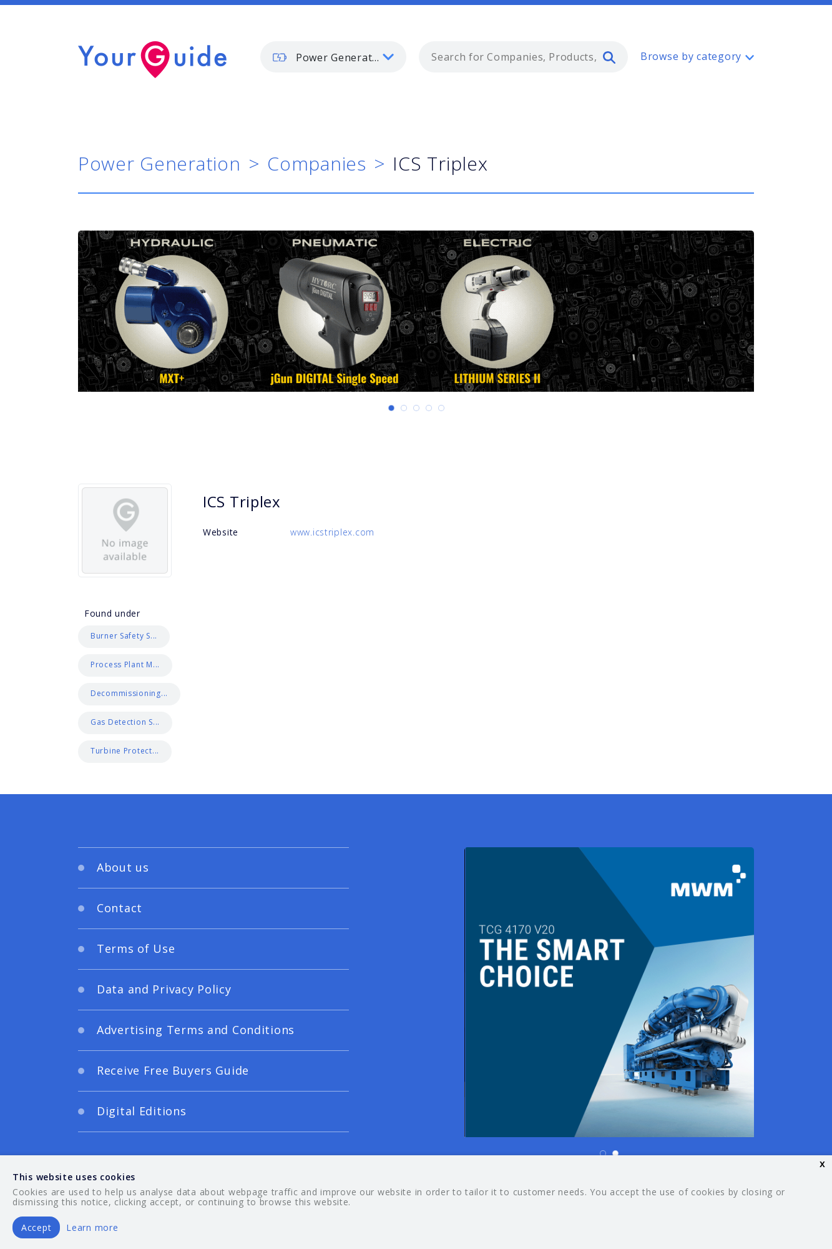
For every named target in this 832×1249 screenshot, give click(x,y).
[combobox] (523, 56)
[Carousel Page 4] (429, 408)
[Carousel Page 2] (404, 408)
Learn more (92, 1227)
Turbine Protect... (125, 750)
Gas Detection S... (125, 722)
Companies (316, 163)
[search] (609, 57)
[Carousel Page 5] (441, 408)
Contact (119, 907)
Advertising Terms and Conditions (196, 1029)
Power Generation (159, 163)
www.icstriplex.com (332, 532)
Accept (36, 1227)
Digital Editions (142, 1110)
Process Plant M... (125, 664)
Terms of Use (136, 948)
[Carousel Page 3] (416, 408)
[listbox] (333, 56)
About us (123, 867)
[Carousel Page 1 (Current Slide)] (391, 408)
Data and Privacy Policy (164, 989)
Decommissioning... (129, 693)
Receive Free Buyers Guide (173, 1070)
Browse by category (690, 56)
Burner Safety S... (124, 635)
